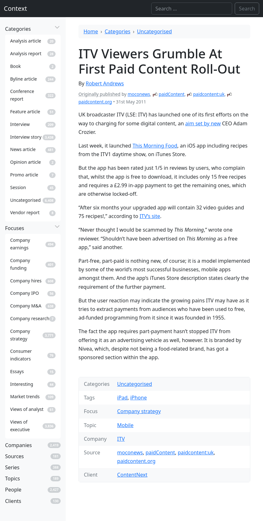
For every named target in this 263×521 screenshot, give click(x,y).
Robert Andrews (105, 83)
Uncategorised (154, 31)
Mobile (125, 425)
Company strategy (139, 411)
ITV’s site (149, 216)
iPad (122, 397)
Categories (118, 31)
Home (91, 31)
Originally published (99, 94)
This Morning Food (154, 145)
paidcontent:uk (209, 94)
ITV (121, 438)
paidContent (172, 94)
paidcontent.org (95, 102)
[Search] (191, 9)
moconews (139, 94)
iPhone (138, 397)
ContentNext (132, 474)
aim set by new (203, 123)
